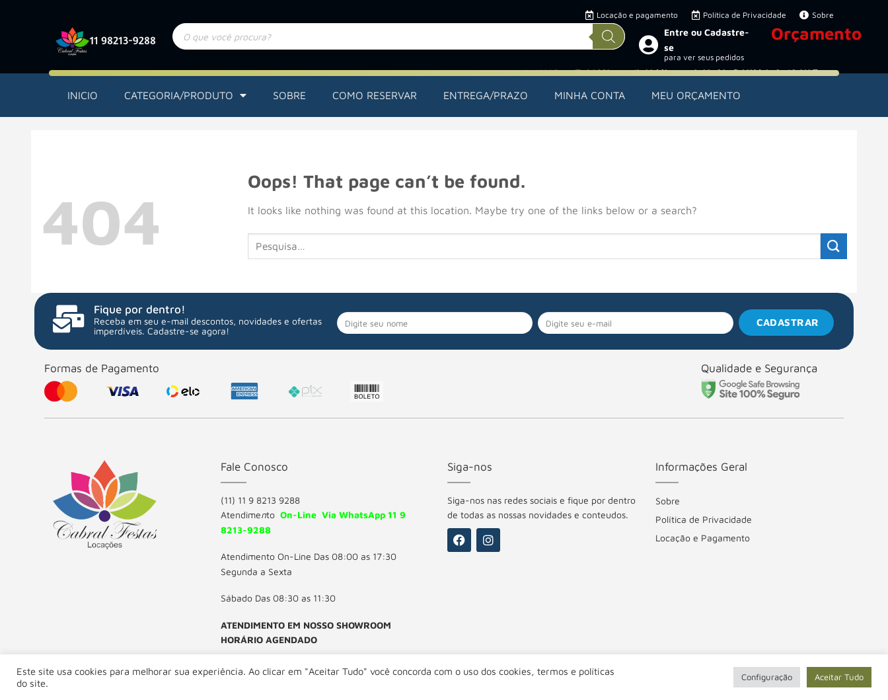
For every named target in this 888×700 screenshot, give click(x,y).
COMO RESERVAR (374, 95)
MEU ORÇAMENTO (696, 95)
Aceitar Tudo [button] (839, 677)
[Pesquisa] (608, 36)
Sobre (667, 500)
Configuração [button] (766, 677)
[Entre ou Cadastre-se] (648, 44)
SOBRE (289, 95)
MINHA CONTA (589, 95)
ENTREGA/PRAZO (485, 95)
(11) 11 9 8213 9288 (260, 500)
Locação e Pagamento (702, 537)
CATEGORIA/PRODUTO (185, 95)
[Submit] (834, 246)
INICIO (82, 95)
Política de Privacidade (703, 519)
